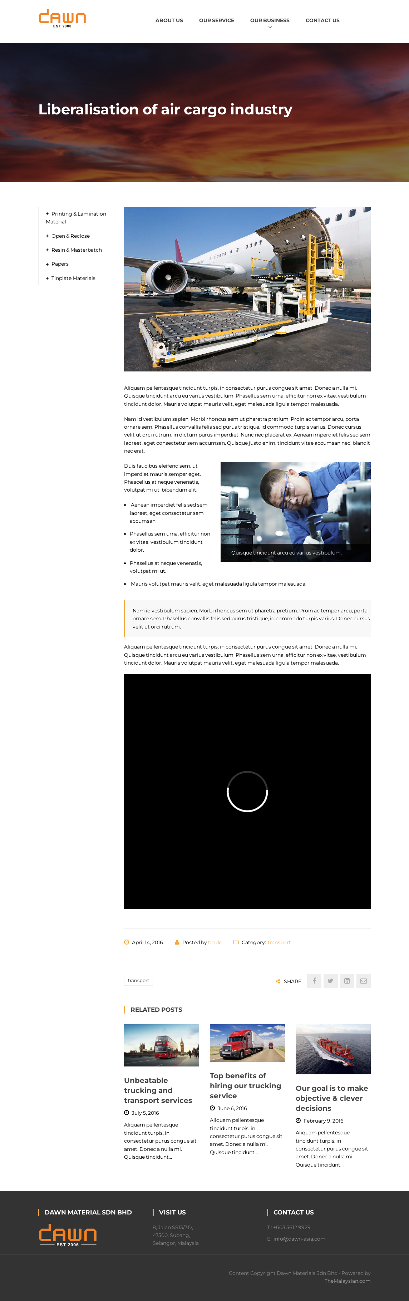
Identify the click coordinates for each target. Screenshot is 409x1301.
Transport (279, 942)
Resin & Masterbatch (76, 250)
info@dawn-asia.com (300, 1239)
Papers (60, 264)
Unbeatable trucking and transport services (158, 1090)
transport (138, 980)
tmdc (215, 942)
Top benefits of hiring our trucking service (245, 1085)
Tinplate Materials (73, 278)
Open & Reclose (70, 236)
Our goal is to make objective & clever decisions (332, 1098)
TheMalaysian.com (348, 1281)
